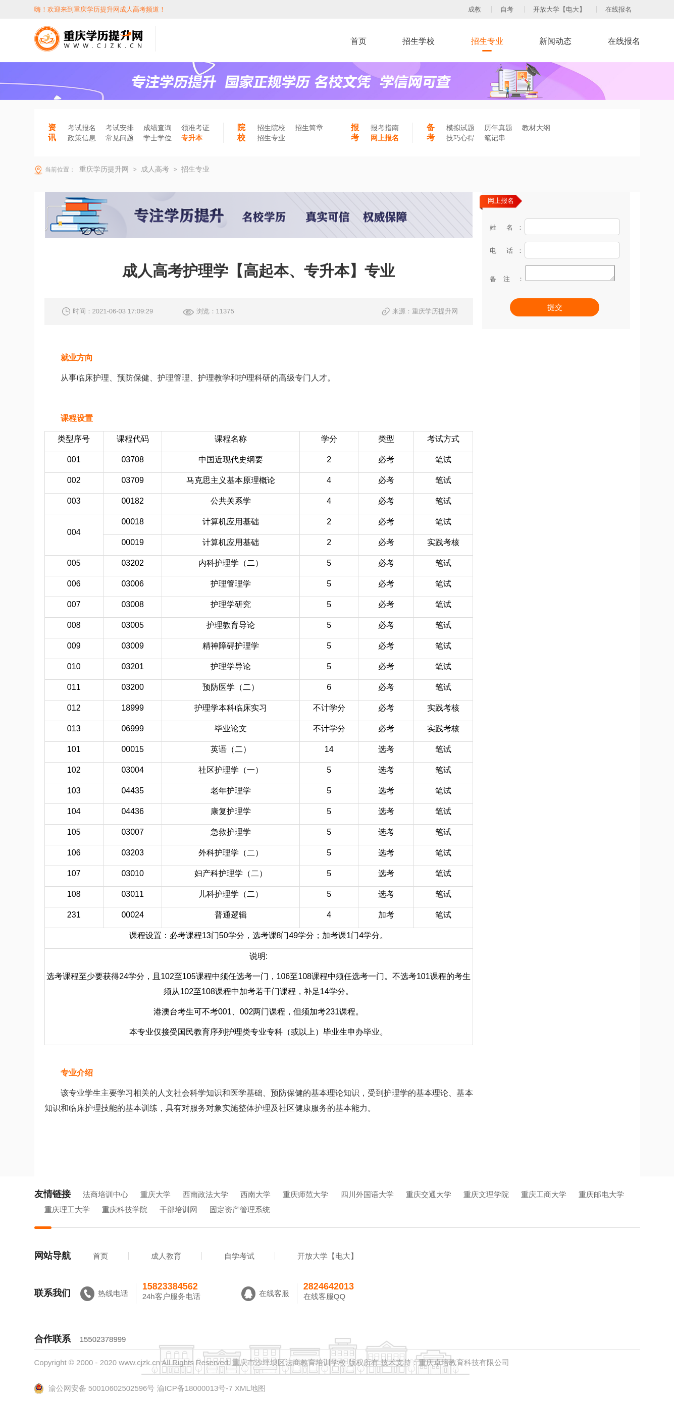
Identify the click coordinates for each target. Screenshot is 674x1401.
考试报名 (82, 128)
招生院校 (271, 128)
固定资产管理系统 (240, 1209)
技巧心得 (460, 138)
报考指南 (385, 128)
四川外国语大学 (367, 1194)
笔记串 (494, 138)
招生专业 (487, 41)
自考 (506, 9)
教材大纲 (536, 128)
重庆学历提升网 (103, 169)
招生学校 (418, 41)
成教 (474, 9)
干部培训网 (178, 1209)
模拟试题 (460, 128)
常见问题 (120, 138)
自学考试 (239, 1256)
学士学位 (157, 138)
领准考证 (195, 128)
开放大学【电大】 (559, 9)
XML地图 (250, 1388)
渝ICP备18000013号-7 (195, 1388)
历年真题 (498, 128)
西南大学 (255, 1194)
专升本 (191, 138)
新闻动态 (555, 41)
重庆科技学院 (124, 1209)
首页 (358, 41)
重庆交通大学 (428, 1194)
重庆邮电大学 (601, 1194)
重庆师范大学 (305, 1194)
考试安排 (120, 128)
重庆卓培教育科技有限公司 (464, 1362)
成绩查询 (157, 128)
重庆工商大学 (543, 1194)
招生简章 (309, 128)
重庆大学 (155, 1194)
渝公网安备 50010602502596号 (94, 1388)
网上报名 (385, 138)
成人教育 (166, 1256)
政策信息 (82, 138)
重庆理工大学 (67, 1209)
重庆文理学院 (486, 1194)
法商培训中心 (105, 1194)
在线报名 (618, 9)
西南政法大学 (205, 1194)
